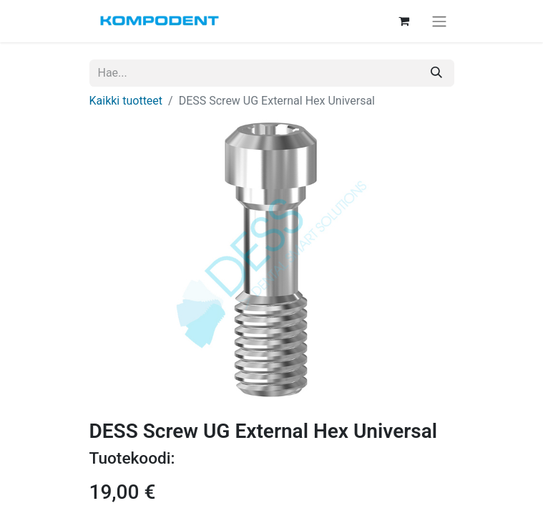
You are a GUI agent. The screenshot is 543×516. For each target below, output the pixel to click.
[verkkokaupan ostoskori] (404, 20)
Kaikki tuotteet (126, 101)
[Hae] (436, 73)
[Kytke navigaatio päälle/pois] (439, 21)
